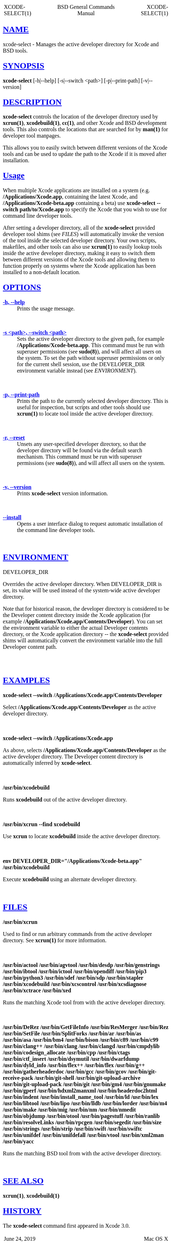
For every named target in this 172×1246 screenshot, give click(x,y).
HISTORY (22, 1210)
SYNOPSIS (23, 65)
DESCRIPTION (32, 102)
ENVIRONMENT (35, 557)
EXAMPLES (26, 680)
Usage (13, 175)
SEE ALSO (23, 1180)
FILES (15, 907)
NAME (16, 29)
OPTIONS (22, 287)
